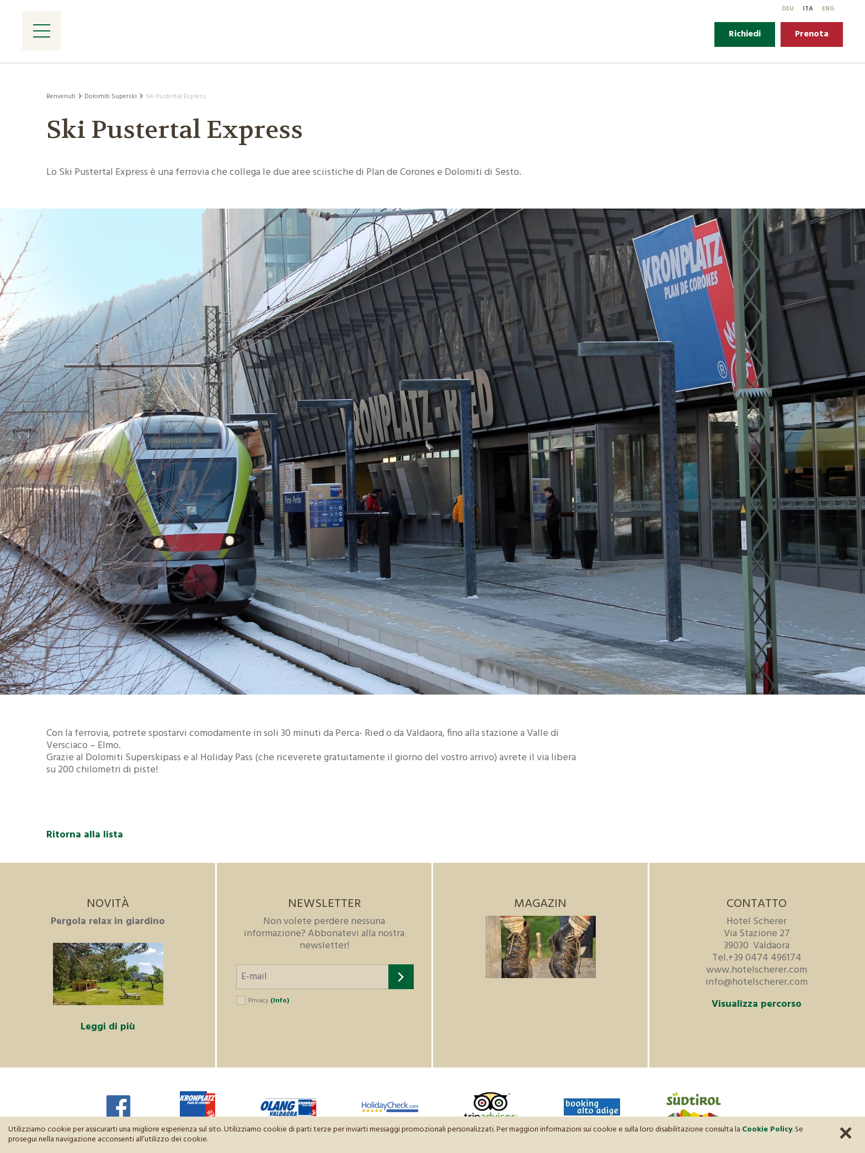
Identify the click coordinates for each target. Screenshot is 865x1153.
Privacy (268, 1000)
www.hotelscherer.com (756, 970)
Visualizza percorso (757, 1005)
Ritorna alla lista (84, 835)
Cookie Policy (767, 1129)
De (788, 9)
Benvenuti (61, 96)
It (808, 9)
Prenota (812, 34)
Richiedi (745, 34)
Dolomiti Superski (110, 96)
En (828, 9)
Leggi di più (108, 1027)
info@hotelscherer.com (757, 982)
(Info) (279, 1000)
